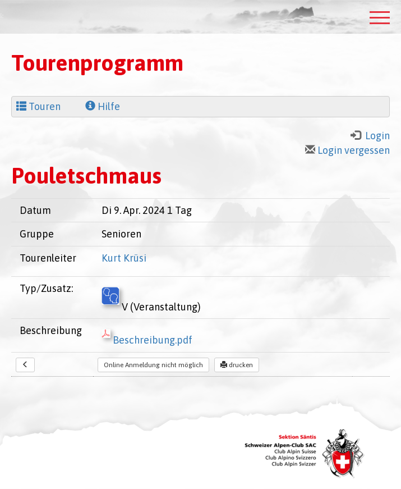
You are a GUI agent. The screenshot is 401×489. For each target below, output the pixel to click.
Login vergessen (347, 150)
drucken (236, 365)
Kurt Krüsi (124, 258)
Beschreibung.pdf (147, 340)
